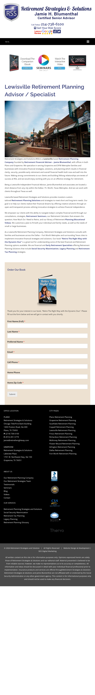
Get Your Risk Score (47, 27)
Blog (6, 491)
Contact (7, 497)
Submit (12, 394)
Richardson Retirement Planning (63, 437)
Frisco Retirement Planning (60, 433)
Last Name (13, 331)
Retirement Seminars (36, 216)
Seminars (8, 488)
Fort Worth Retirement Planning (62, 453)
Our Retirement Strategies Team (17, 481)
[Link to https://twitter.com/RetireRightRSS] (59, 32)
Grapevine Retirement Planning (62, 420)
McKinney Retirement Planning (62, 440)
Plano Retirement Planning (60, 417)
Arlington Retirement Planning (62, 447)
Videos (6, 494)
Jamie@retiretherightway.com (16, 440)
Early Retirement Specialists (59, 245)
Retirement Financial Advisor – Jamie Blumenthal (47, 162)
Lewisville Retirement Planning (62, 430)
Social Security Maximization (45, 248)
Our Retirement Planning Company (19, 478)
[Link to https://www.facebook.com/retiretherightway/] (55, 32)
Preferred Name (15, 342)
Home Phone (13, 372)
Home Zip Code (15, 382)
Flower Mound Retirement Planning (64, 443)
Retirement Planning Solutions (26, 200)
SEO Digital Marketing (47, 551)
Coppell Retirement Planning (61, 427)
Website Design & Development (76, 548)
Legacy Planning (67, 248)
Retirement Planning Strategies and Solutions (23, 509)
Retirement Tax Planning (14, 515)
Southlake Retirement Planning (62, 423)
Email (10, 352)
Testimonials (9, 484)
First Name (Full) (16, 321)
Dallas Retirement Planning (60, 450)
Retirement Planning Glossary (16, 522)
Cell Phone (13, 362)
